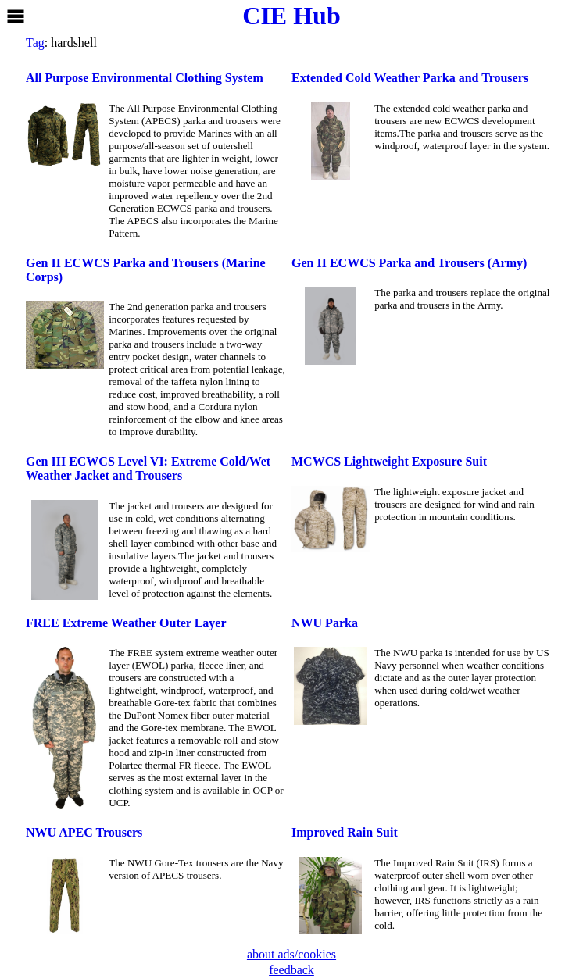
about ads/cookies (291, 954)
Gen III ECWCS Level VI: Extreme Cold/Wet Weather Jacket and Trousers (148, 468)
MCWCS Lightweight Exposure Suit (389, 461)
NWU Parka (325, 623)
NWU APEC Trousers (84, 832)
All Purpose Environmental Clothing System (144, 77)
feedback (291, 969)
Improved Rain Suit (345, 832)
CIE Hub (291, 16)
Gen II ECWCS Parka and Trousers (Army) (409, 262)
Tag (35, 42)
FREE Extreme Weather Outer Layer (126, 623)
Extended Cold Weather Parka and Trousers (410, 77)
